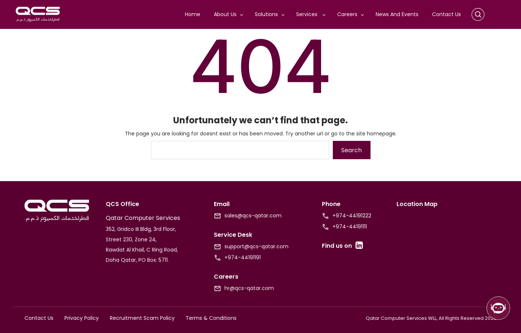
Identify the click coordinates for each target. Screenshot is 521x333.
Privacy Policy (81, 318)
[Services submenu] (325, 14)
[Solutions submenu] (284, 14)
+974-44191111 (349, 226)
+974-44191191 (242, 263)
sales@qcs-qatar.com (253, 215)
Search (351, 150)
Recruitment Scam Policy (142, 318)
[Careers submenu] (364, 14)
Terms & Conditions (211, 318)
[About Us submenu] (243, 14)
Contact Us (39, 318)
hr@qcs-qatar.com (249, 294)
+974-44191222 (351, 215)
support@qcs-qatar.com (256, 253)
